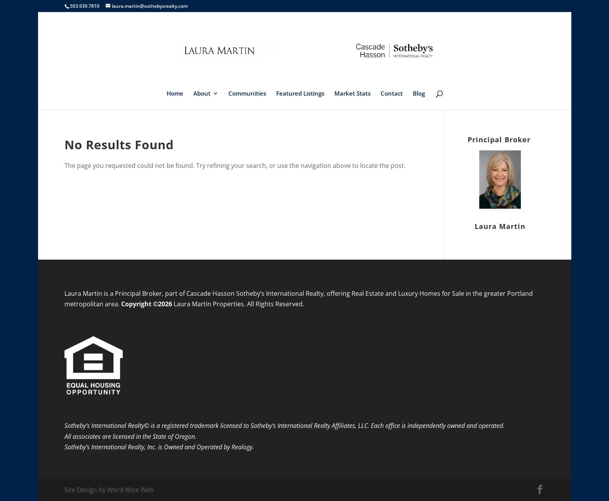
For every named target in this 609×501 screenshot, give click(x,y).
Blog (419, 94)
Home (175, 94)
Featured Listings (300, 94)
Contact (392, 94)
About (202, 94)
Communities (247, 94)
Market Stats (352, 94)
